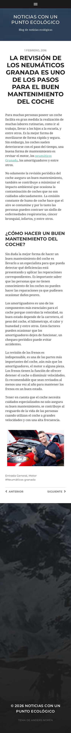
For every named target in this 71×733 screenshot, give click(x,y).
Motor (33, 475)
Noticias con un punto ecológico (35, 19)
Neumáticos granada (21, 479)
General (22, 475)
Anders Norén (42, 720)
